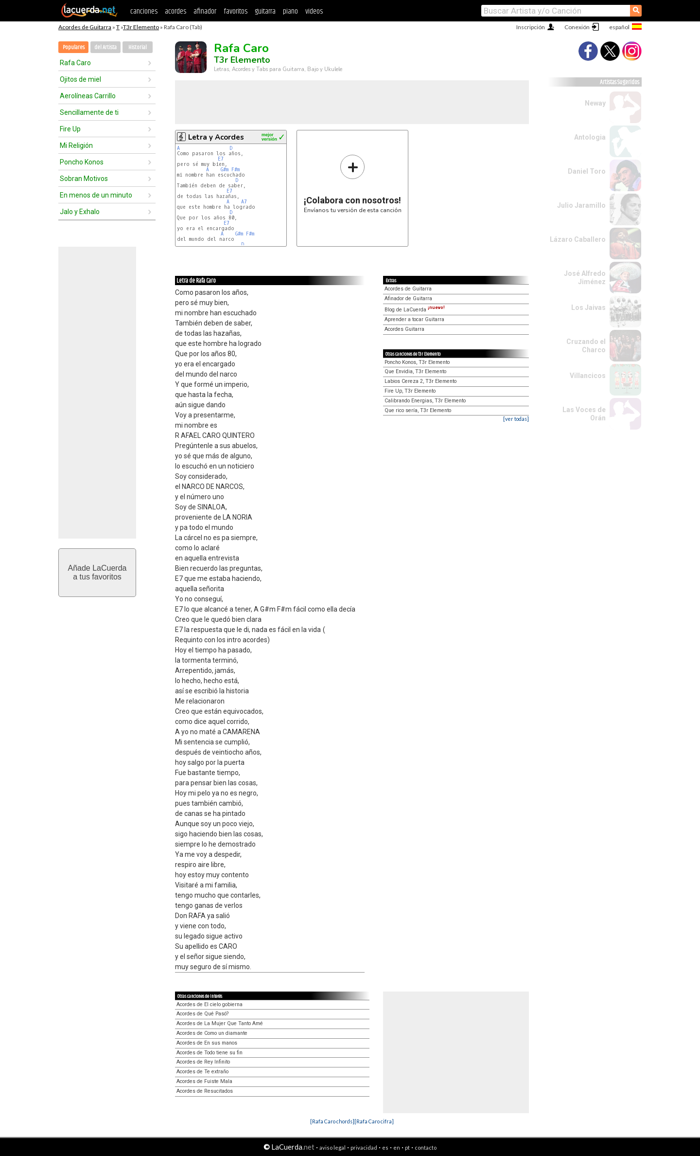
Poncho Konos (82, 162)
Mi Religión (76, 145)
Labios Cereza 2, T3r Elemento (420, 381)
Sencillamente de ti (89, 112)
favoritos (235, 11)
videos (314, 11)
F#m (235, 169)
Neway (595, 103)
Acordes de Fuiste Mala (204, 1081)
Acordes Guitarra (404, 329)
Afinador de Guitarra (408, 298)
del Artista (105, 47)
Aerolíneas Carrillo (88, 96)
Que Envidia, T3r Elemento (415, 371)
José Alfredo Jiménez (585, 278)
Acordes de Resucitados (204, 1091)
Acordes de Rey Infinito (203, 1062)
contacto (426, 1147)
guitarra (265, 11)
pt (407, 1147)
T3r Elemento (141, 27)
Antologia (590, 137)
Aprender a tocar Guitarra (414, 319)
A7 (244, 202)
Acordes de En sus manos (206, 1043)
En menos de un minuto (96, 195)
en (396, 1147)
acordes (175, 11)
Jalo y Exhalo (80, 212)
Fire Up (70, 129)
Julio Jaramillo (581, 205)
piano (290, 11)
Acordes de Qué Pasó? (202, 1014)
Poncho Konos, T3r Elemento (417, 362)
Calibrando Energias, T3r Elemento (425, 400)
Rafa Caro (75, 63)
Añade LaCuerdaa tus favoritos (97, 572)
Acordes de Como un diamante (211, 1033)
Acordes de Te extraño (202, 1071)
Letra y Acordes (216, 137)
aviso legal (332, 1147)
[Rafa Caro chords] (332, 1121)
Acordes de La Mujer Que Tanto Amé (219, 1023)
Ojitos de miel (80, 79)
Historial (137, 47)
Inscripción (530, 27)
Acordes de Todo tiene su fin (209, 1052)
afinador (204, 11)
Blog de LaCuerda (415, 310)
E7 (221, 159)
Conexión (577, 27)
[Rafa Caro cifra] (374, 1121)
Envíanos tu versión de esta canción (353, 183)
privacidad (363, 1147)
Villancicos (588, 375)
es (385, 1147)
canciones (144, 11)
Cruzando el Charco (586, 346)
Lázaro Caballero (578, 239)
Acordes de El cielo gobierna (209, 1004)
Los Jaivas (588, 307)
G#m (224, 169)
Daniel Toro (587, 171)
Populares (74, 47)
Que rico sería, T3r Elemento (418, 410)
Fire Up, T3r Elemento (410, 391)
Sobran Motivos (84, 178)
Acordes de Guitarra (84, 27)
